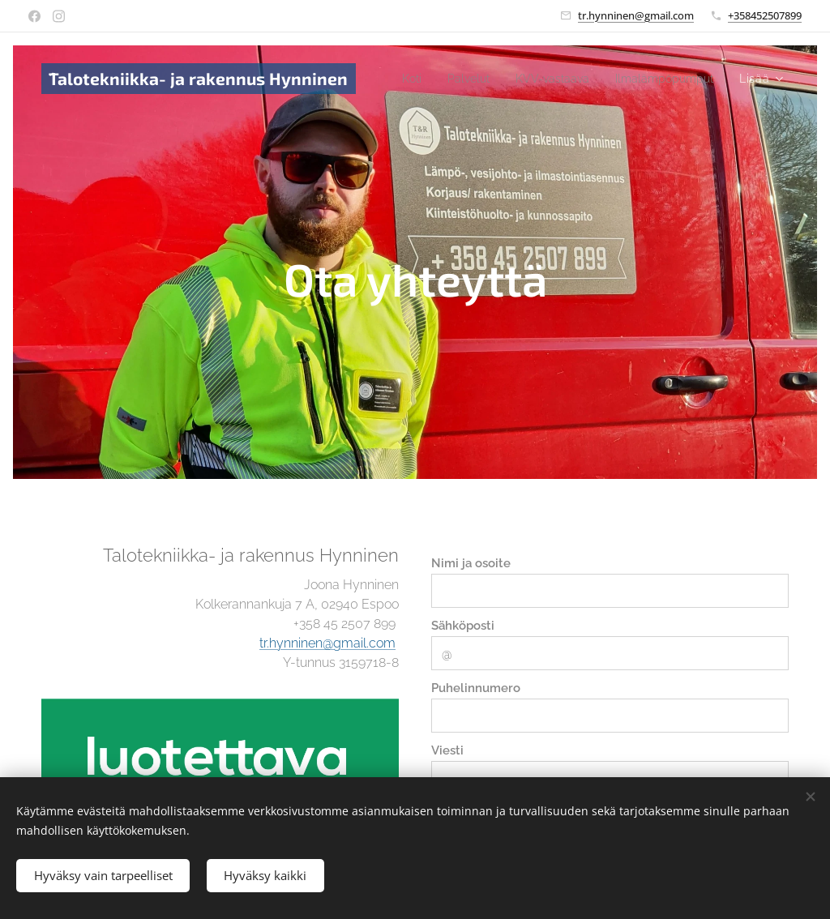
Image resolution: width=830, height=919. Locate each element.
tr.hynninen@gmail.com (636, 15)
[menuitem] (523, 78)
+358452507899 (765, 15)
